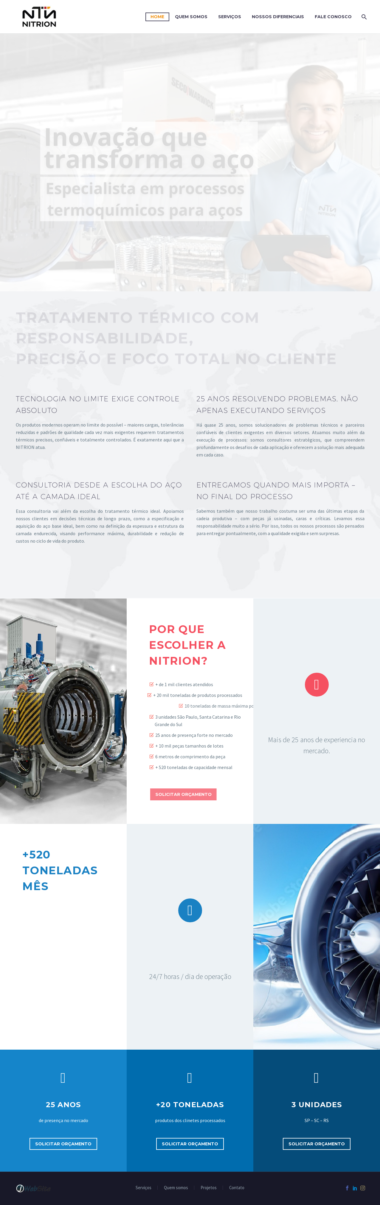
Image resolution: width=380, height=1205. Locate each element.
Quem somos (176, 1188)
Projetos (209, 1188)
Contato (236, 1188)
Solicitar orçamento (63, 1144)
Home (157, 16)
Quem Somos (191, 16)
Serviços (229, 16)
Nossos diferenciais (278, 16)
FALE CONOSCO (333, 16)
